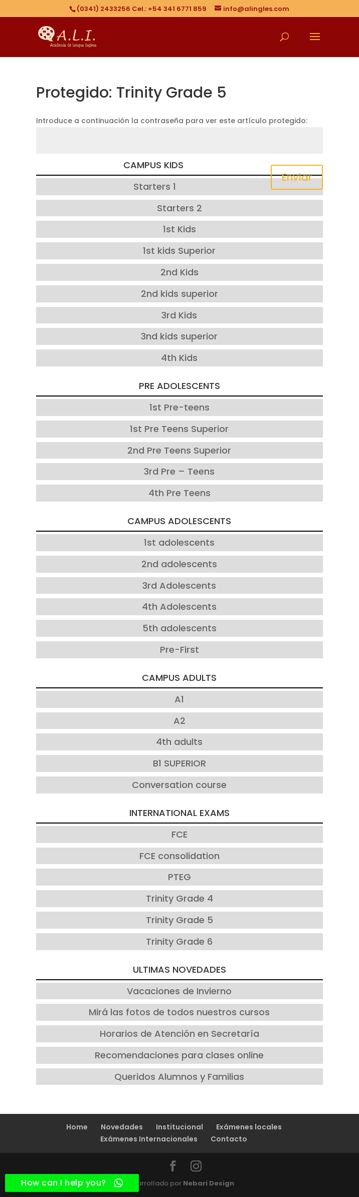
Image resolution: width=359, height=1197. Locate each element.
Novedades (122, 1127)
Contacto (229, 1139)
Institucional (179, 1127)
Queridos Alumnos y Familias (179, 1076)
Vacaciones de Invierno (179, 991)
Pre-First (179, 649)
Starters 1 (154, 186)
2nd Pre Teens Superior (179, 450)
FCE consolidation (179, 856)
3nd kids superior (179, 336)
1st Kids (179, 229)
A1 (179, 699)
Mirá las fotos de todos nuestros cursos (179, 1012)
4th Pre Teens (179, 493)
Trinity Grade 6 (179, 941)
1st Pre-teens (179, 407)
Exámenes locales (249, 1127)
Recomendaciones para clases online (179, 1055)
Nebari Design (208, 1183)
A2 (179, 720)
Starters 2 (179, 208)
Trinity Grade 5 (179, 920)
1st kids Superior (179, 250)
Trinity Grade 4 (179, 898)
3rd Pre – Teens (179, 471)
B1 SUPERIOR (179, 763)
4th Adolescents (179, 606)
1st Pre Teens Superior (179, 429)
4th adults (179, 741)
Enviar (297, 177)
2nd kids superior (179, 293)
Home (77, 1127)
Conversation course (179, 784)
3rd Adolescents (179, 585)
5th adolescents (179, 628)
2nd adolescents (179, 564)
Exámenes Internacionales (149, 1139)
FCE (179, 834)
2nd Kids (179, 272)
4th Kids (179, 357)
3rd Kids (179, 315)
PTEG (179, 877)
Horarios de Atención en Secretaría (179, 1033)
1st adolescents (179, 542)
